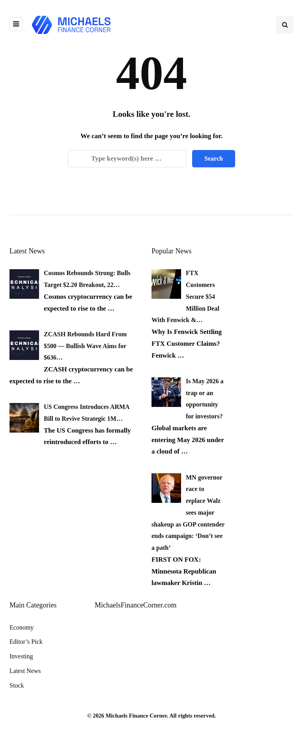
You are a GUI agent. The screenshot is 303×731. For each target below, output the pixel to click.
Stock (16, 685)
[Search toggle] (285, 25)
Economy (21, 627)
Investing (21, 656)
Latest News (25, 670)
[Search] (127, 158)
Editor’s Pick (26, 641)
